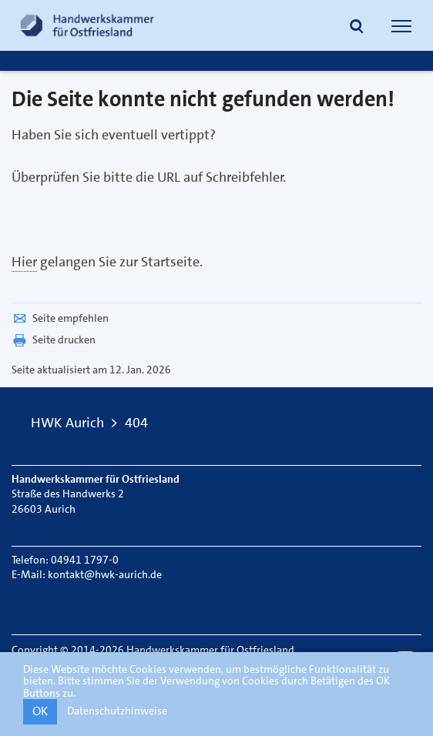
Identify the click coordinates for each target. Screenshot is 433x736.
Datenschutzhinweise (117, 711)
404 (136, 422)
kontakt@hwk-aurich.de (105, 574)
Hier (24, 262)
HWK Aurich (67, 422)
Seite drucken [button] (54, 339)
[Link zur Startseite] (87, 25)
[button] (357, 27)
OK (40, 711)
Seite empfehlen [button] (60, 318)
